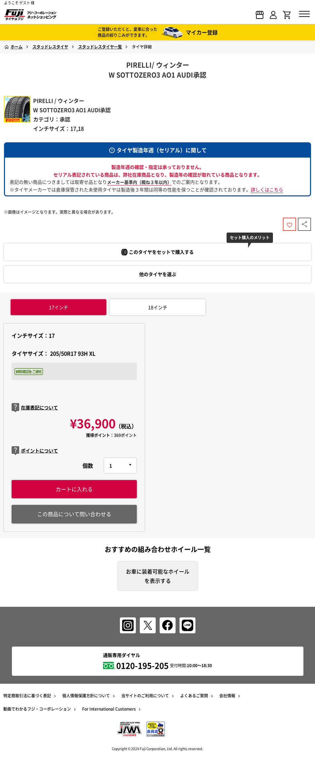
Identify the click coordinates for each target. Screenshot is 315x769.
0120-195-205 (142, 665)
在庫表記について (35, 407)
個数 (87, 465)
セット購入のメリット (250, 238)
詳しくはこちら (267, 189)
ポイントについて (35, 450)
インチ (58, 307)
